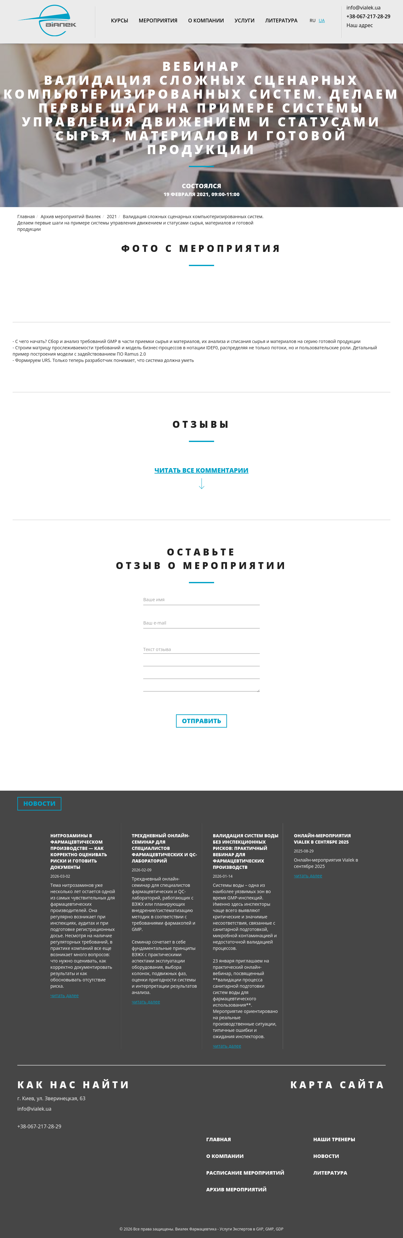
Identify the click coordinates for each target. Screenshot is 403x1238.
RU (313, 20)
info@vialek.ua (363, 7)
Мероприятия (158, 20)
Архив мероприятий (236, 1189)
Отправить (201, 721)
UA (322, 20)
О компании (206, 20)
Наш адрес (359, 25)
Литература (281, 20)
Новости (326, 1156)
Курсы (119, 20)
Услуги (245, 20)
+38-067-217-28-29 (368, 16)
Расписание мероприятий (245, 1172)
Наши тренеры (334, 1139)
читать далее (64, 995)
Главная (218, 1139)
